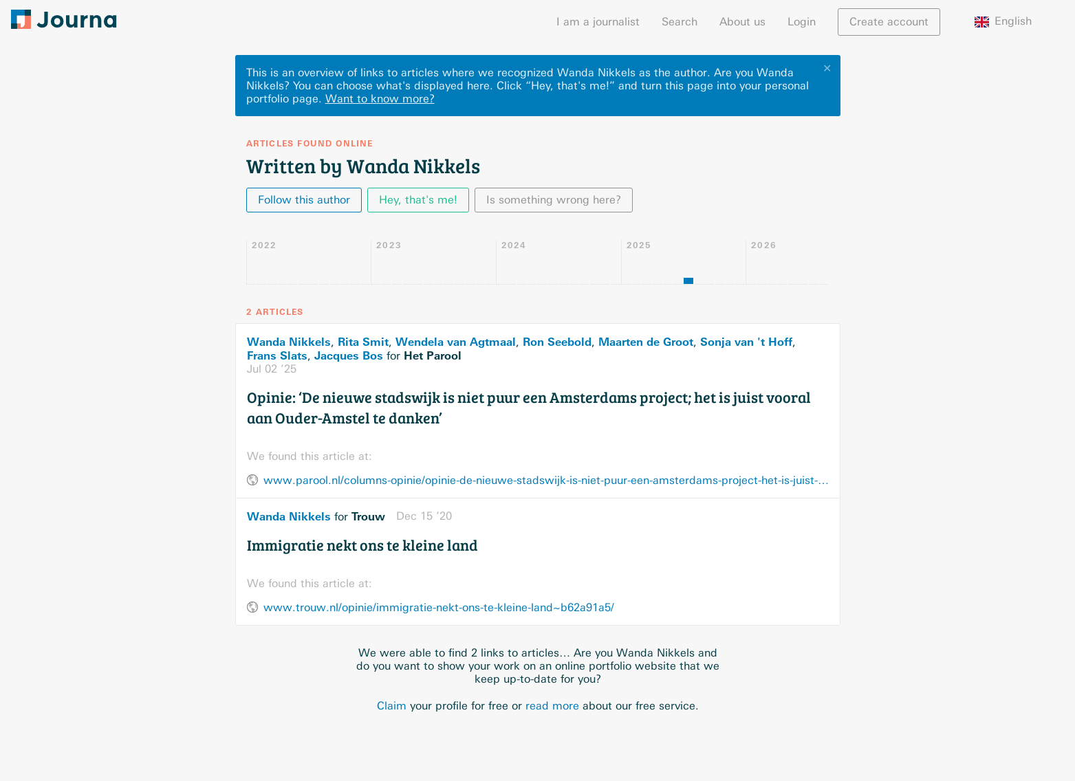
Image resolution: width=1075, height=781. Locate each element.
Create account (889, 21)
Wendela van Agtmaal (455, 342)
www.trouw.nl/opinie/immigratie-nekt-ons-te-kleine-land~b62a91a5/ (438, 607)
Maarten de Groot (645, 342)
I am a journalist (598, 21)
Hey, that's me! (418, 199)
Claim (391, 705)
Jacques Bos (348, 355)
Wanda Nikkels (289, 342)
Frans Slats (277, 355)
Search (679, 21)
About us (742, 21)
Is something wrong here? (553, 199)
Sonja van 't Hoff (746, 342)
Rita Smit (363, 342)
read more (552, 705)
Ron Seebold (557, 342)
